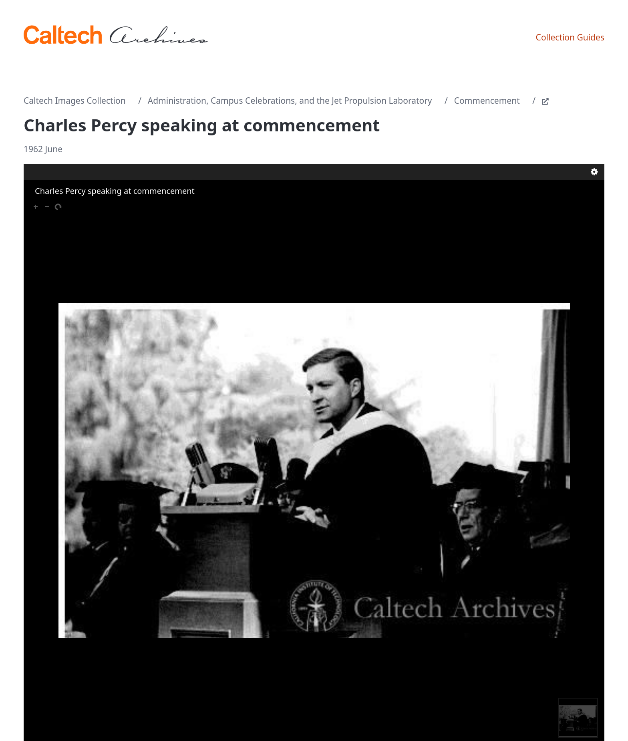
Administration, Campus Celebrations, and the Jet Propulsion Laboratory (290, 100)
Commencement (487, 100)
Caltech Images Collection (75, 100)
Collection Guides (570, 37)
